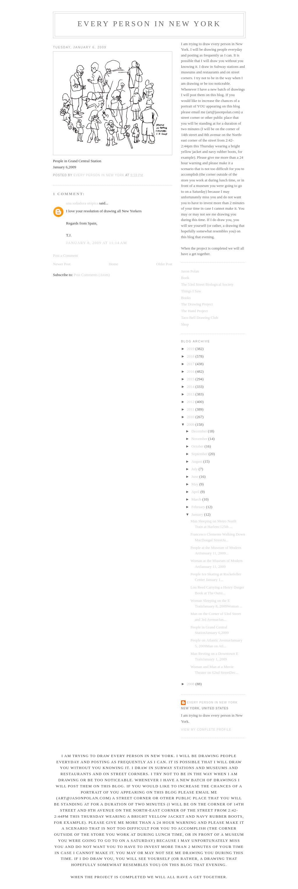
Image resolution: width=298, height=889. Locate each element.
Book (185, 277)
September (200, 454)
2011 (191, 409)
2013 (191, 394)
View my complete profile (206, 729)
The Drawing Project (197, 304)
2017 (191, 364)
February (198, 507)
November (199, 438)
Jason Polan (190, 271)
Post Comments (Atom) (92, 275)
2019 (191, 349)
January (197, 514)
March (196, 499)
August (197, 461)
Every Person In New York (149, 24)
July (195, 469)
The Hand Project (194, 311)
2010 (191, 417)
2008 (191, 684)
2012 (191, 402)
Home (113, 264)
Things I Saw (191, 291)
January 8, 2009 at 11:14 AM (96, 243)
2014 (191, 386)
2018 (191, 356)
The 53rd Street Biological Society (207, 284)
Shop (185, 324)
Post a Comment (65, 255)
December (199, 431)
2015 (191, 379)
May (195, 484)
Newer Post (61, 264)
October (198, 446)
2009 (191, 424)
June (195, 476)
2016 (191, 371)
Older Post (164, 264)
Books (186, 298)
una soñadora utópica (82, 203)
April (196, 491)
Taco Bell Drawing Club (199, 317)
